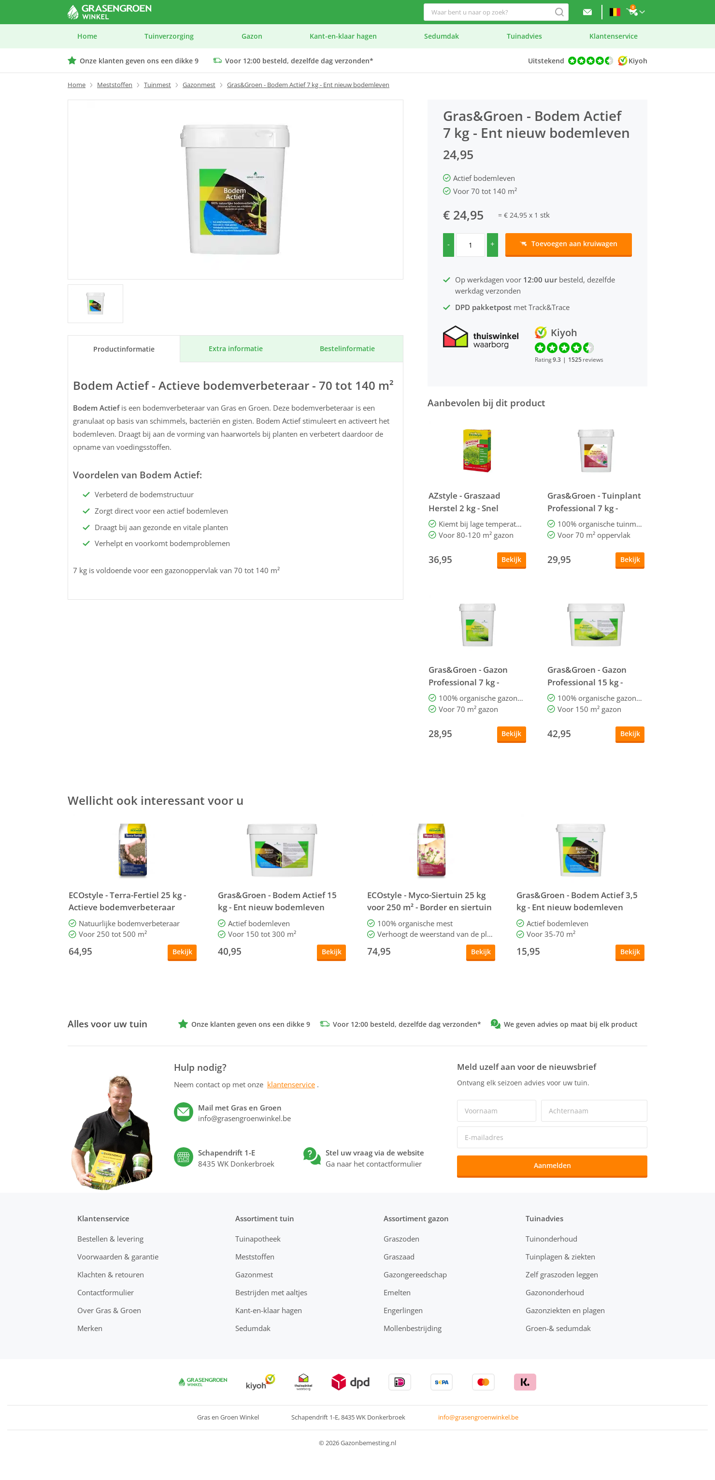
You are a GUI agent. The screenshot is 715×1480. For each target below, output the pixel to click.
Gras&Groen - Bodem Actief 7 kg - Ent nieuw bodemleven (308, 84)
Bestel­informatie (347, 348)
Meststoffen (114, 84)
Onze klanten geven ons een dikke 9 (139, 60)
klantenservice (291, 1084)
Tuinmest (157, 84)
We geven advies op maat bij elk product (571, 1024)
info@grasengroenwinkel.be (478, 1417)
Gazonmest (199, 84)
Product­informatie (124, 349)
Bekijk (511, 559)
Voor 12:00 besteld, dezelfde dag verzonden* (299, 60)
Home (77, 84)
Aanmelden (552, 1165)
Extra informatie (236, 348)
